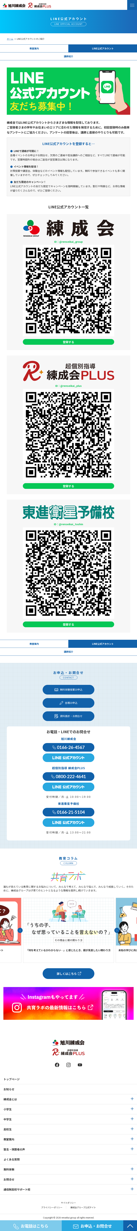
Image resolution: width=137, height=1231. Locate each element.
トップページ (12, 1079)
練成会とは (10, 1099)
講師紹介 (68, 56)
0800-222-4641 (68, 776)
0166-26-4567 (68, 747)
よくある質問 (12, 1159)
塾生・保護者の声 (14, 1149)
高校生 (8, 1129)
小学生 (8, 1109)
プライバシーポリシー (51, 1207)
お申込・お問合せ (92, 1226)
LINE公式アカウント (103, 48)
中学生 (8, 1119)
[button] (20, 930)
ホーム (10, 38)
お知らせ (9, 1089)
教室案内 (34, 48)
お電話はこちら (30, 1226)
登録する (68, 342)
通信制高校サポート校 (17, 1189)
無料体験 (9, 1169)
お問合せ (9, 1179)
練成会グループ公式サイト (83, 1207)
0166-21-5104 (68, 812)
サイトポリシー (68, 1203)
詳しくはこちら (67, 973)
